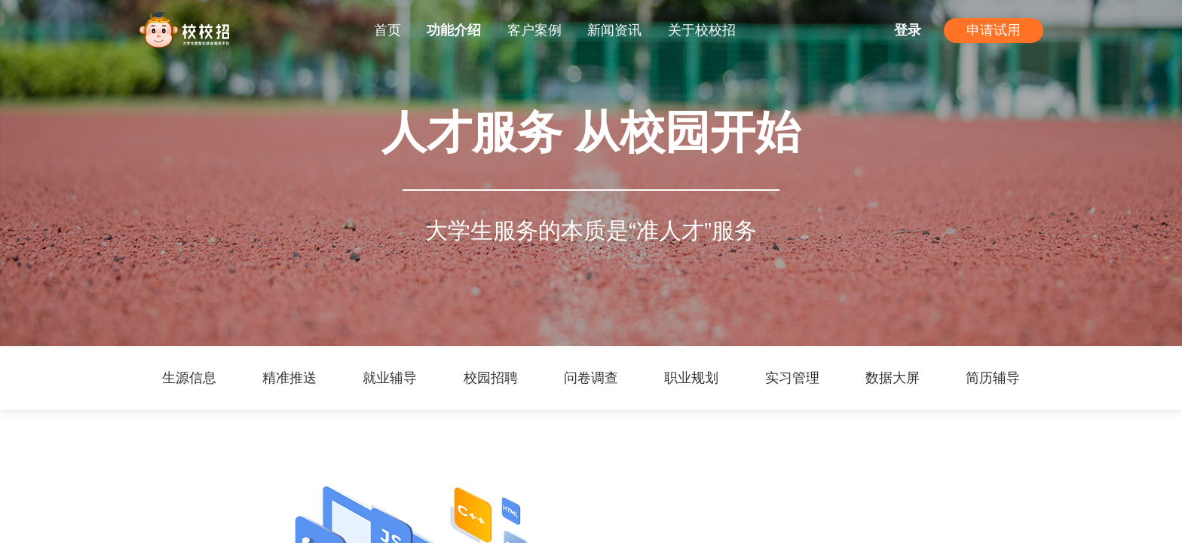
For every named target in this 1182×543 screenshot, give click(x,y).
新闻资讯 (614, 30)
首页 (387, 30)
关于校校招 (702, 30)
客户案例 (534, 30)
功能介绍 (454, 30)
